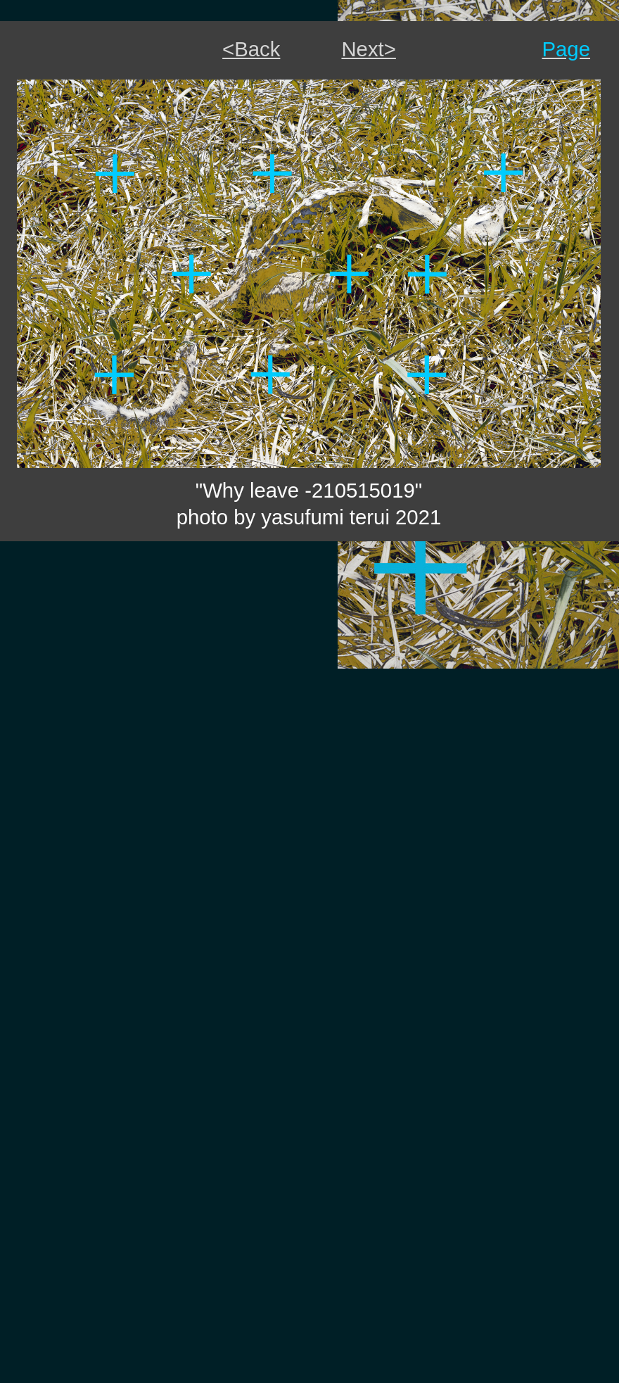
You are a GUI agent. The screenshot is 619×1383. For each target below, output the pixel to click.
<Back (251, 49)
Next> (368, 49)
